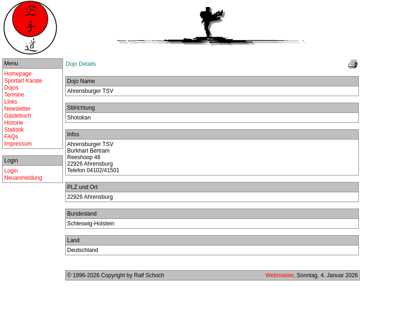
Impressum (18, 143)
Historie (13, 122)
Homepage (18, 73)
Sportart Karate (23, 80)
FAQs (11, 136)
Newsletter (17, 108)
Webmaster (279, 275)
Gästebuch (17, 115)
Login (11, 171)
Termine (14, 94)
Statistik (14, 129)
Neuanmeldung (23, 178)
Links (10, 101)
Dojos (11, 87)
